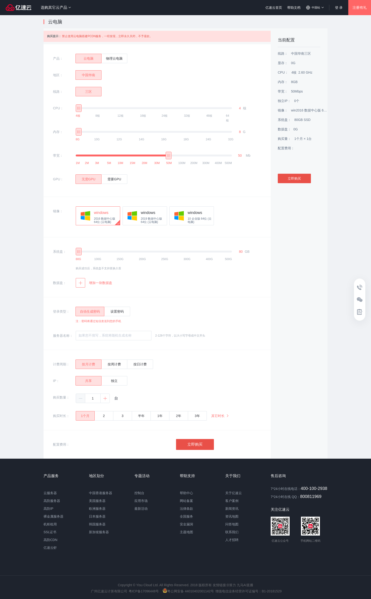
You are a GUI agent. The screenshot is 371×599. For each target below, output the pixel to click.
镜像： (58, 211)
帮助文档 (293, 7)
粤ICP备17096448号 (144, 591)
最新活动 (141, 508)
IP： (56, 381)
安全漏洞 (186, 524)
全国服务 (186, 516)
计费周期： (61, 364)
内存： (58, 132)
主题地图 (186, 532)
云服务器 (50, 493)
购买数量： (61, 397)
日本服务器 (97, 516)
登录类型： (61, 311)
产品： (58, 58)
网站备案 (186, 501)
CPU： (58, 108)
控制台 (139, 493)
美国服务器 (97, 501)
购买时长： (61, 416)
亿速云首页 (273, 7)
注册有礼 (360, 7)
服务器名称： (63, 335)
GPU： (58, 179)
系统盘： (59, 251)
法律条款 (186, 508)
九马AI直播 (245, 585)
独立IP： (284, 101)
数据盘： (59, 283)
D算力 (231, 585)
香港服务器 (104, 493)
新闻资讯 (231, 508)
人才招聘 (231, 540)
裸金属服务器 (53, 516)
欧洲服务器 (97, 508)
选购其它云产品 (56, 7)
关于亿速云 (233, 493)
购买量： (284, 139)
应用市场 (141, 501)
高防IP (48, 508)
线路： (58, 91)
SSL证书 (50, 532)
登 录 (339, 7)
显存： (283, 63)
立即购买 (195, 444)
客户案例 (231, 501)
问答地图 (231, 524)
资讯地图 (231, 516)
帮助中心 (186, 493)
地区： (58, 75)
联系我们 (231, 532)
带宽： (58, 155)
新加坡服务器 (99, 532)
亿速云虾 (50, 548)
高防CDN (50, 540)
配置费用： (61, 444)
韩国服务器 (97, 524)
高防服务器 (52, 501)
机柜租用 (50, 524)
